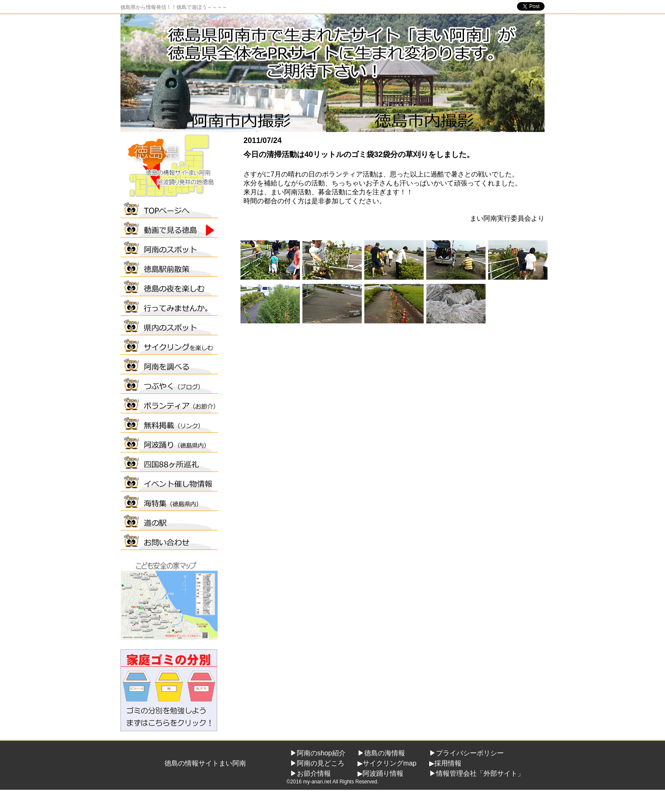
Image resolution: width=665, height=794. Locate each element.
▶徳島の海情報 (381, 753)
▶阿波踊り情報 (380, 773)
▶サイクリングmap (387, 763)
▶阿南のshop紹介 (318, 753)
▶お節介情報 (310, 773)
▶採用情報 (445, 763)
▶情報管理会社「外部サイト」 (476, 773)
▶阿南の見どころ (317, 763)
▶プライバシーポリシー (466, 753)
